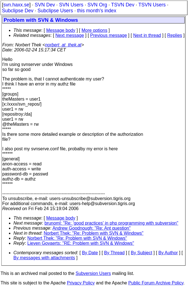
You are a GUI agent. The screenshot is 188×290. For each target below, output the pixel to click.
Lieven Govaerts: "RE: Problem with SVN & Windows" (80, 243)
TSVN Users (152, 5)
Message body (60, 30)
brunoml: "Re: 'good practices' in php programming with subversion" (111, 223)
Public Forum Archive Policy (155, 283)
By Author (168, 252)
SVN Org (97, 5)
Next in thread (147, 35)
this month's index (96, 10)
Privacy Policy (81, 283)
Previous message (108, 35)
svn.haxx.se (16, 5)
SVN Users (71, 5)
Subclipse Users (55, 10)
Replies (174, 35)
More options (95, 30)
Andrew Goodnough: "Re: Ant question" (92, 228)
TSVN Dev (122, 5)
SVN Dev (45, 5)
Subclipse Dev (17, 10)
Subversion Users (93, 273)
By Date (90, 252)
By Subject (141, 252)
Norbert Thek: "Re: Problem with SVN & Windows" (94, 233)
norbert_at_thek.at (63, 44)
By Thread (114, 252)
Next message (69, 35)
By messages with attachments (44, 257)
